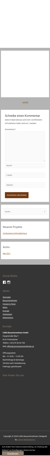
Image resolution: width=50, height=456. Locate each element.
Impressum (7, 314)
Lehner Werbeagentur (26, 440)
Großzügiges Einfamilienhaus (15, 233)
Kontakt (6, 311)
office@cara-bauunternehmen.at (20, 346)
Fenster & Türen (9, 304)
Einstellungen (12, 454)
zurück (25, 102)
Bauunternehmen (10, 300)
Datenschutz (8, 318)
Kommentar (10, 129)
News (5, 307)
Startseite (7, 297)
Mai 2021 (7, 253)
